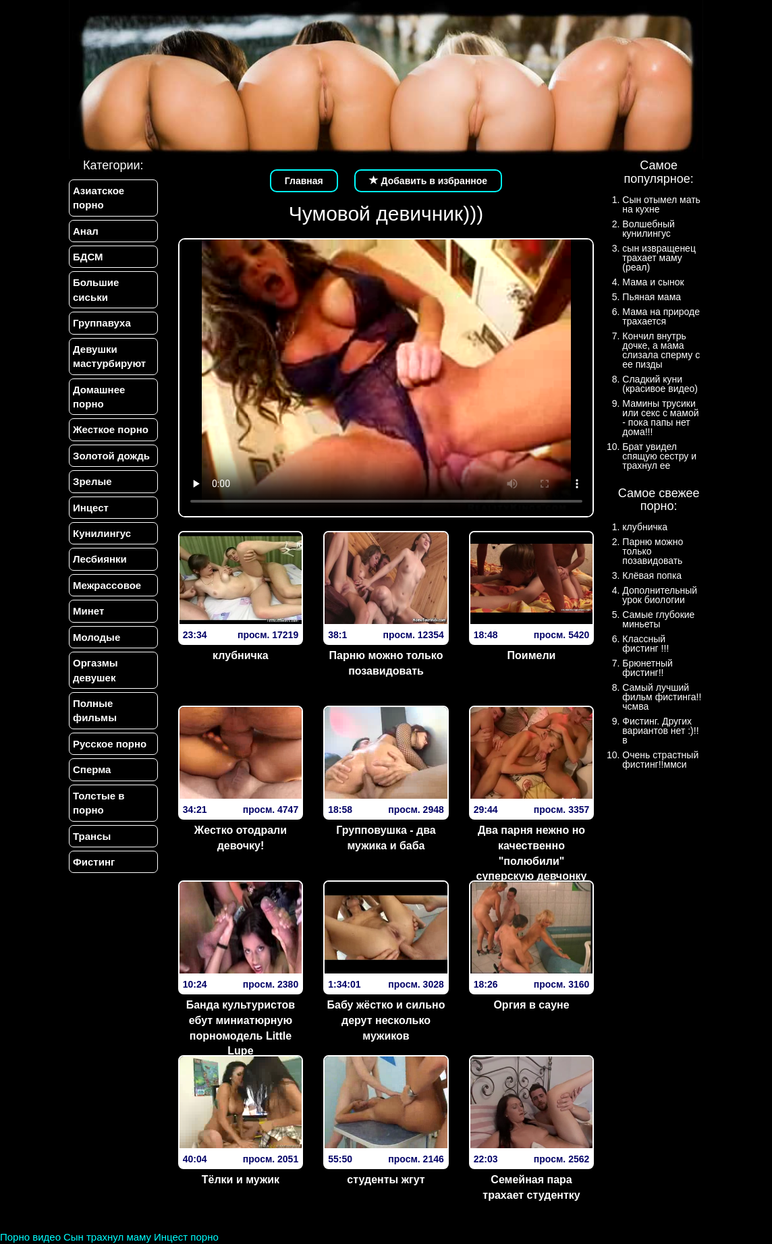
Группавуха (102, 323)
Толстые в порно (99, 803)
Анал (86, 231)
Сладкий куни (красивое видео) (660, 383)
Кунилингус (102, 533)
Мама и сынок (653, 282)
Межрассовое (107, 585)
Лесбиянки (100, 559)
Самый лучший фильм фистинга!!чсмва (661, 697)
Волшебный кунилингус (648, 228)
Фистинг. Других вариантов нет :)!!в (660, 730)
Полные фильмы (95, 710)
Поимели (531, 655)
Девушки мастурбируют (109, 356)
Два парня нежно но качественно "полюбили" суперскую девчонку (531, 853)
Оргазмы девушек (95, 670)
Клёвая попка (652, 575)
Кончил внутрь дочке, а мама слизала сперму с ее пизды (661, 350)
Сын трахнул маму (107, 1237)
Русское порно (109, 744)
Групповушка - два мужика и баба (386, 837)
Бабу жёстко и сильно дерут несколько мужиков (386, 1020)
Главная (304, 180)
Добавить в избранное (428, 180)
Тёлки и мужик (240, 1179)
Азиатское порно (98, 197)
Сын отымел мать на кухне (661, 204)
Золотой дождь (111, 455)
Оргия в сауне (531, 1005)
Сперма (92, 769)
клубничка (241, 655)
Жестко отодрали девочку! (240, 837)
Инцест (91, 507)
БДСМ (88, 256)
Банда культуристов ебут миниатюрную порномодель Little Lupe (241, 1028)
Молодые (96, 637)
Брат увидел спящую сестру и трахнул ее (659, 456)
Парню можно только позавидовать (386, 663)
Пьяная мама (651, 297)
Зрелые (92, 481)
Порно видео (30, 1237)
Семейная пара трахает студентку (531, 1187)
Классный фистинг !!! (645, 643)
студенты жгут (385, 1179)
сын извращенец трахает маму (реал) (659, 258)
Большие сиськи (96, 289)
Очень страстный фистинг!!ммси (660, 759)
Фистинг (94, 862)
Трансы (92, 836)
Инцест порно (186, 1237)
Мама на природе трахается (661, 316)
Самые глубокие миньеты (658, 619)
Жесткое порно (110, 429)
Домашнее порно (99, 396)
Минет (88, 611)
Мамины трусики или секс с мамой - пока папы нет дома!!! (660, 417)
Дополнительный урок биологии (659, 595)
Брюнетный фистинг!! (647, 667)
